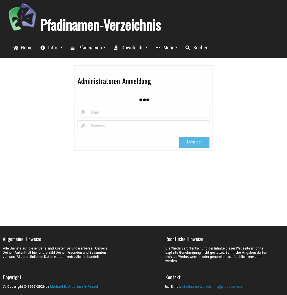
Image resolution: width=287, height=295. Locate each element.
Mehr (165, 48)
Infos (49, 48)
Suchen (197, 48)
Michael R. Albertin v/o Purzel (74, 286)
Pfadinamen (86, 48)
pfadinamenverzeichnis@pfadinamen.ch (213, 286)
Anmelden (194, 142)
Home (23, 48)
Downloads (129, 48)
